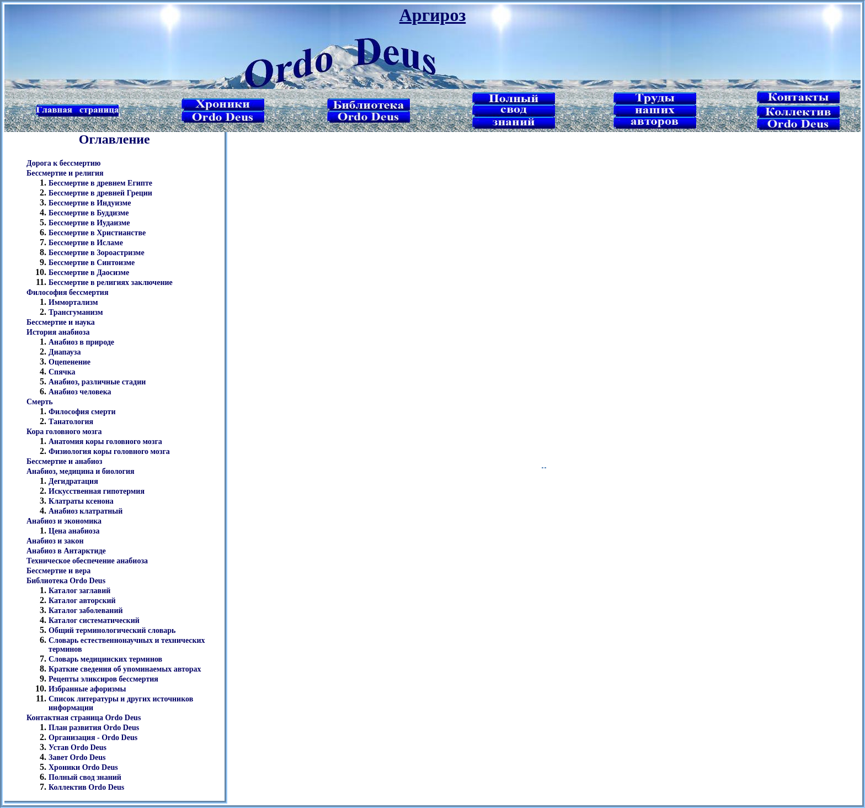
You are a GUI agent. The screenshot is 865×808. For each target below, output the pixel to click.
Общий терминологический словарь (112, 630)
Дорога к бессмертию (63, 163)
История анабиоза (57, 332)
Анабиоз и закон (55, 541)
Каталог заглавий (79, 591)
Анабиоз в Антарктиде (66, 551)
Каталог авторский (82, 600)
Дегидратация (73, 481)
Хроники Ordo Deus (83, 767)
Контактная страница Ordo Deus (83, 718)
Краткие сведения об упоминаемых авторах (125, 669)
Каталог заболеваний (86, 610)
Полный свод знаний (85, 777)
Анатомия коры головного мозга (105, 441)
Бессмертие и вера (58, 571)
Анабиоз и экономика (64, 521)
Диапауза (65, 352)
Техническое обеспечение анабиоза (87, 561)
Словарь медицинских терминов (105, 659)
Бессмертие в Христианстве (97, 233)
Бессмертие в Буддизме (89, 213)
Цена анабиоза (74, 531)
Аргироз (432, 15)
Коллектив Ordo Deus (86, 787)
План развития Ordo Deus (94, 727)
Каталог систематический (94, 620)
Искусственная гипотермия (97, 491)
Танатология (71, 422)
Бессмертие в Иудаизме (89, 223)
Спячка (62, 372)
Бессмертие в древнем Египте (100, 183)
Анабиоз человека (80, 392)
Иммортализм (73, 302)
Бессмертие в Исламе (86, 243)
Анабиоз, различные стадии (97, 382)
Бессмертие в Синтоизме (92, 262)
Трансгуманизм (76, 312)
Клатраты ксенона (81, 501)
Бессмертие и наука (60, 322)
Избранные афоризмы (87, 689)
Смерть (39, 402)
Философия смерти (82, 412)
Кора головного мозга (64, 431)
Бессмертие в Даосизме (89, 272)
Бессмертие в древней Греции (100, 193)
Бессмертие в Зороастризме (97, 253)
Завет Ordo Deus (77, 757)
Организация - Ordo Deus (93, 737)
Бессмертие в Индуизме (90, 203)
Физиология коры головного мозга (109, 451)
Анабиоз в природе (81, 342)
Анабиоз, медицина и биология (80, 471)
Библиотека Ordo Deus (65, 581)
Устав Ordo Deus (77, 747)
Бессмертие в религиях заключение (111, 282)
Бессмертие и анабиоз (64, 461)
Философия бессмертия (67, 292)
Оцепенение (69, 362)
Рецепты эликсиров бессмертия (103, 679)
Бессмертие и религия (65, 173)
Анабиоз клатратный (85, 511)
